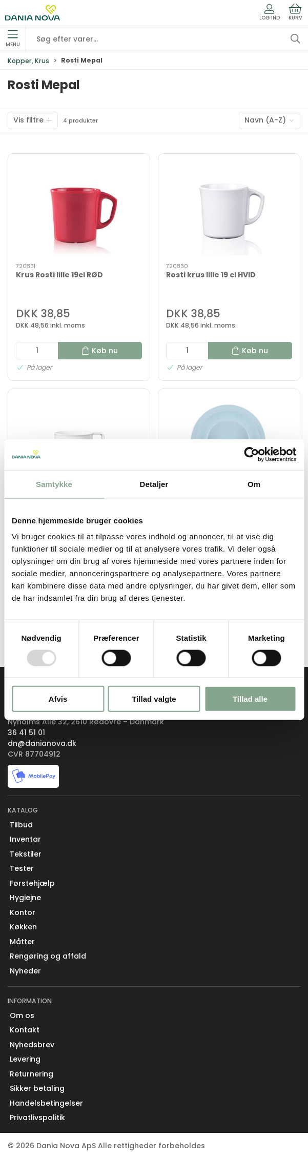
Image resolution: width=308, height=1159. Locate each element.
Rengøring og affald (48, 956)
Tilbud (21, 825)
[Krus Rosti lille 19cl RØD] (79, 208)
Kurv (295, 12)
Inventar (25, 839)
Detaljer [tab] (154, 483)
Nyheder (25, 971)
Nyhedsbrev (32, 1045)
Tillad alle (250, 699)
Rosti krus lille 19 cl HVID (211, 275)
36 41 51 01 (26, 732)
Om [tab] (254, 483)
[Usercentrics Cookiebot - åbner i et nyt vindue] (251, 454)
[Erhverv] (32, 13)
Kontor (22, 912)
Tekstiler (26, 854)
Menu (13, 39)
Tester (22, 868)
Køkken (23, 927)
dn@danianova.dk (42, 743)
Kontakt (24, 1030)
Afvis (58, 699)
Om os (22, 1015)
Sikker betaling (37, 1088)
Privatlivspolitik (37, 1117)
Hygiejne (25, 897)
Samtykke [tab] (54, 483)
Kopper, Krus (28, 60)
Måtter (22, 942)
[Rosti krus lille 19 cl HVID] (229, 208)
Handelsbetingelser (46, 1103)
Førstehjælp (32, 883)
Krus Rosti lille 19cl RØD (59, 275)
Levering (25, 1059)
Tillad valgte (154, 699)
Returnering (31, 1074)
